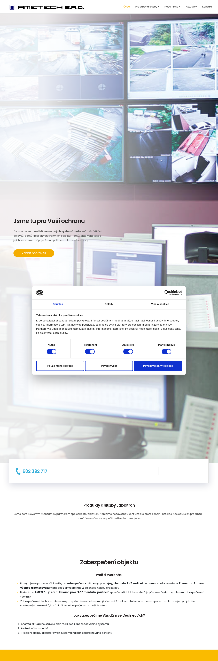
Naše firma (171, 6)
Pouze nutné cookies (60, 365)
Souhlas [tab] (58, 304)
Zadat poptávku (34, 253)
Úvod (126, 6)
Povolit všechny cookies (158, 365)
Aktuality (191, 6)
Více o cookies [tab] (160, 304)
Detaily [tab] (109, 304)
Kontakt (207, 6)
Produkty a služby (146, 6)
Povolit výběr (109, 365)
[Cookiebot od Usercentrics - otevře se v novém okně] (167, 292)
